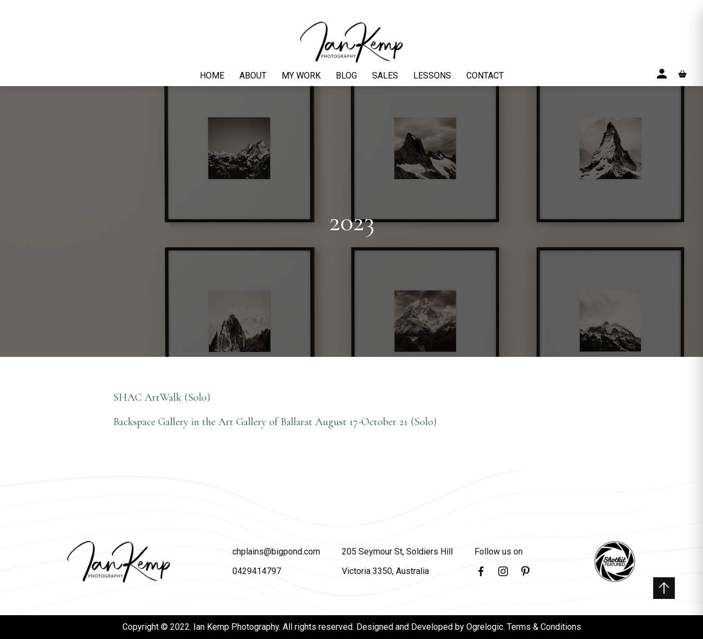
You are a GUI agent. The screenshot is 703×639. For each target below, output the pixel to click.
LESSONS (432, 75)
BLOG (346, 75)
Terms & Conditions (544, 627)
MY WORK (301, 75)
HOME (212, 75)
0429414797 (256, 571)
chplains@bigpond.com (276, 551)
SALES (385, 75)
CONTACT (485, 75)
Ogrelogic (484, 627)
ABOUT (252, 75)
